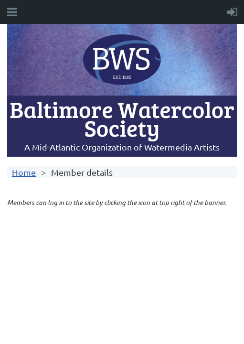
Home (24, 172)
